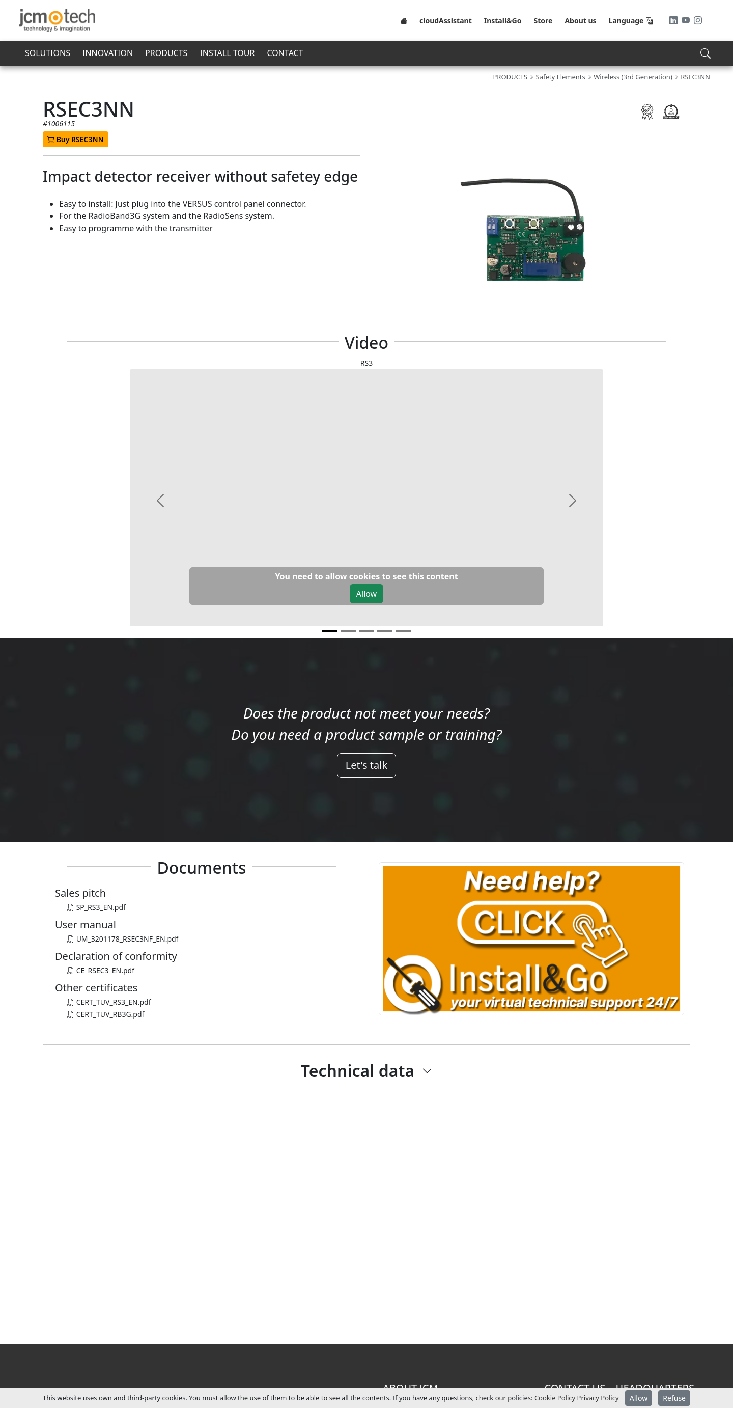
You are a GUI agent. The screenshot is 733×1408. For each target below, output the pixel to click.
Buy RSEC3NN (75, 139)
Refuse (674, 1398)
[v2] (366, 631)
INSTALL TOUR (227, 53)
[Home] (403, 20)
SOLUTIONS (47, 53)
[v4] (403, 631)
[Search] (632, 53)
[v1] (348, 631)
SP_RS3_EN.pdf (96, 907)
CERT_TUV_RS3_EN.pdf (109, 1002)
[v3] (384, 631)
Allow (366, 593)
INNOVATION (107, 53)
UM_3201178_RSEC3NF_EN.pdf (122, 939)
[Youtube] (687, 20)
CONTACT (285, 53)
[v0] (329, 631)
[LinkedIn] (674, 20)
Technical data (357, 1071)
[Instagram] (698, 20)
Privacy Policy (598, 1397)
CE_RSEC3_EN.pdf (100, 970)
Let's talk (366, 765)
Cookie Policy (554, 1397)
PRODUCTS (166, 53)
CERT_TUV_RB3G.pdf (105, 1014)
